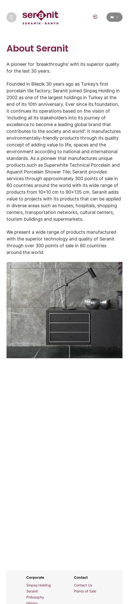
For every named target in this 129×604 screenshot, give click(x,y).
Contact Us (83, 585)
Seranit (32, 591)
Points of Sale (85, 591)
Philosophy (35, 597)
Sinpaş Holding (38, 585)
